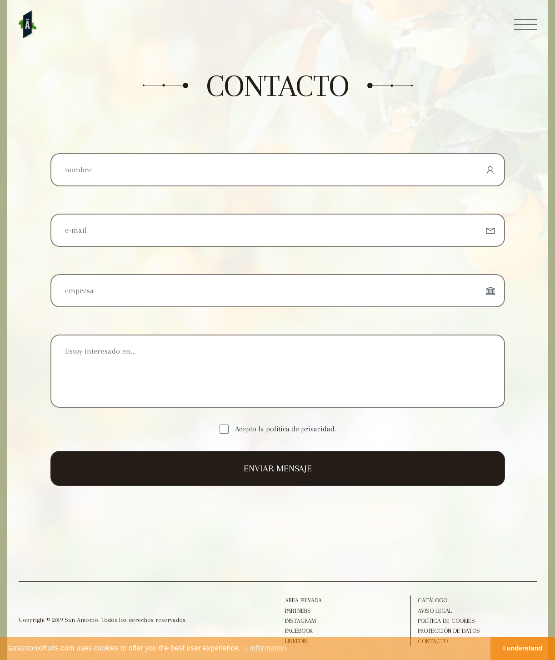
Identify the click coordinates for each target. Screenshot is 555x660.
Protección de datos (449, 630)
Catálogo (432, 600)
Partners (298, 610)
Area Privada (303, 600)
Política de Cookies (446, 620)
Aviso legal (435, 610)
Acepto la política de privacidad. (285, 429)
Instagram (300, 620)
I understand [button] (522, 648)
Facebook (299, 630)
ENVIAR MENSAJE (278, 468)
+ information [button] (265, 648)
